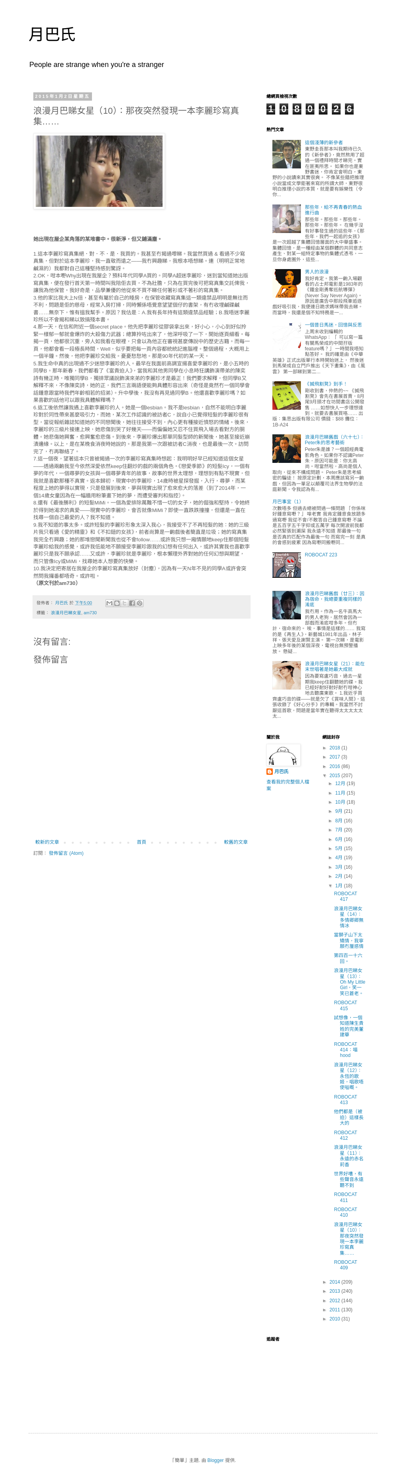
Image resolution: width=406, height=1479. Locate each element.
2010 (335, 1319)
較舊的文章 (236, 842)
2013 (335, 1291)
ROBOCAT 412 (345, 1135)
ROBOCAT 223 (321, 555)
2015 (335, 775)
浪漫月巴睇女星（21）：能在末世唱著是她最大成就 (335, 666)
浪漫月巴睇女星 (66, 612)
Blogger (215, 1460)
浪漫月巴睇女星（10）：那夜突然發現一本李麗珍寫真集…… (349, 1239)
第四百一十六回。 (348, 958)
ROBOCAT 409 (345, 1265)
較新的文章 (47, 842)
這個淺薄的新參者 (324, 142)
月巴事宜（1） (288, 501)
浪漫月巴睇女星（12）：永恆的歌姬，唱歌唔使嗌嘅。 (349, 1076)
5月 (339, 848)
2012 (335, 1300)
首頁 (141, 842)
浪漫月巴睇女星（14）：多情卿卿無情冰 (349, 917)
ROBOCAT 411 (345, 1197)
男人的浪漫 (317, 272)
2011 (335, 1310)
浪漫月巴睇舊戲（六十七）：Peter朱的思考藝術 (334, 439)
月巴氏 (52, 34)
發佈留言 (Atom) (66, 853)
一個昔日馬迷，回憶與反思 (333, 325)
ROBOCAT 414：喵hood (345, 1050)
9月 (339, 811)
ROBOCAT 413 (345, 1099)
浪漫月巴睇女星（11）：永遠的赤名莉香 (349, 1156)
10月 (341, 802)
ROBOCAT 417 (345, 896)
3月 (339, 867)
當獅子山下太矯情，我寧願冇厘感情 (349, 940)
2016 (335, 766)
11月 (341, 793)
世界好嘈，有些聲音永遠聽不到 (349, 1179)
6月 (339, 839)
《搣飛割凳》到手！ (326, 384)
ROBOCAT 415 (345, 1005)
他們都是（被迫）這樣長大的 (349, 1117)
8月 (339, 821)
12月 (341, 783)
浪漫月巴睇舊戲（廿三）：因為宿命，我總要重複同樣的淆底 (334, 599)
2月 (339, 876)
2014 (335, 1282)
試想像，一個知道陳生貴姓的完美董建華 (349, 1026)
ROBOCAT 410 (345, 1212)
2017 (335, 757)
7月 (339, 830)
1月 (339, 886)
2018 (335, 748)
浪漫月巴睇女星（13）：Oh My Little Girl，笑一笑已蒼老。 (349, 982)
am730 (90, 612)
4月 (339, 857)
